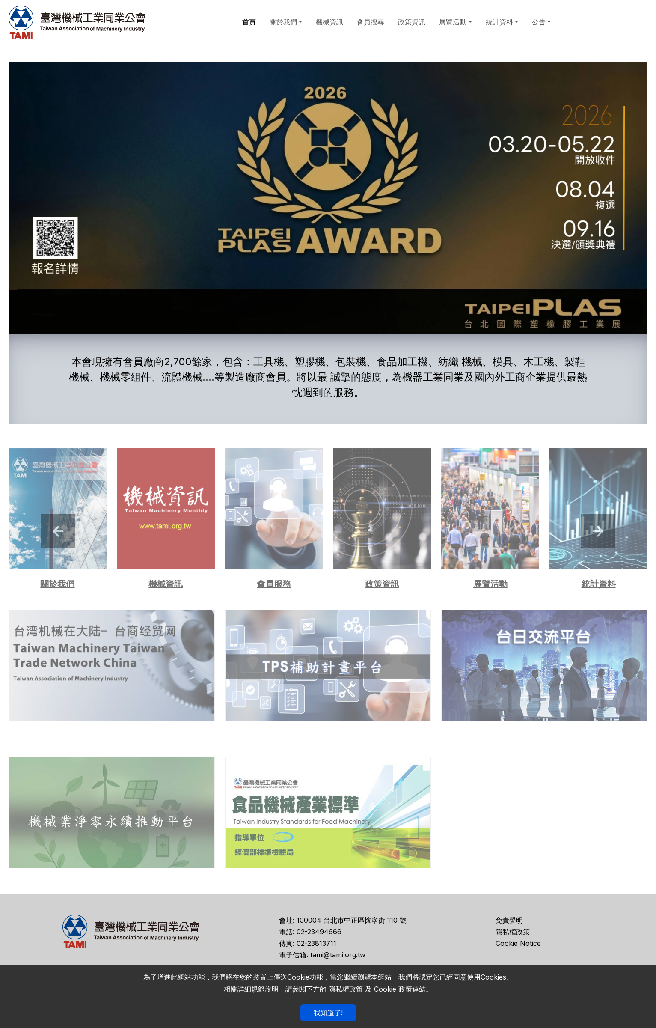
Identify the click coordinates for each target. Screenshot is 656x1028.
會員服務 (274, 584)
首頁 (249, 22)
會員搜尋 (370, 22)
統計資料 (499, 22)
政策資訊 (411, 22)
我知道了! (328, 1012)
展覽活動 (452, 22)
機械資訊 (329, 22)
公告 (539, 22)
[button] (58, 531)
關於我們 (283, 22)
